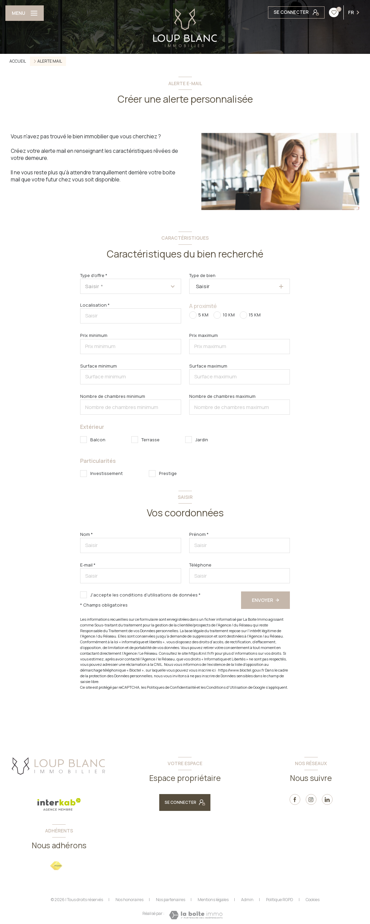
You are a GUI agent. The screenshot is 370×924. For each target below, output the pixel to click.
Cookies (312, 899)
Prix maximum (203, 335)
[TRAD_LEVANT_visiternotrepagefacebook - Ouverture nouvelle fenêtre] (295, 799)
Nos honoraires (129, 899)
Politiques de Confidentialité (171, 687)
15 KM (255, 315)
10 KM (229, 315)
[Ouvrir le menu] (24, 13)
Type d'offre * (93, 275)
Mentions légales (213, 899)
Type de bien (202, 275)
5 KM (203, 315)
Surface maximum (208, 366)
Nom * (86, 534)
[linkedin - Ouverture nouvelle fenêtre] (327, 799)
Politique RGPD (279, 899)
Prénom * (199, 534)
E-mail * (88, 565)
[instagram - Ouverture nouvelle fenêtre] (311, 799)
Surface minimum (98, 366)
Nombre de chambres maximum (222, 396)
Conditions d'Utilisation (226, 687)
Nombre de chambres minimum (112, 396)
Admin (247, 899)
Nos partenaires (170, 899)
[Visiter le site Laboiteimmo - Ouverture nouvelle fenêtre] (195, 915)
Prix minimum (93, 335)
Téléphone (200, 565)
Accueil (17, 61)
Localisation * (95, 305)
